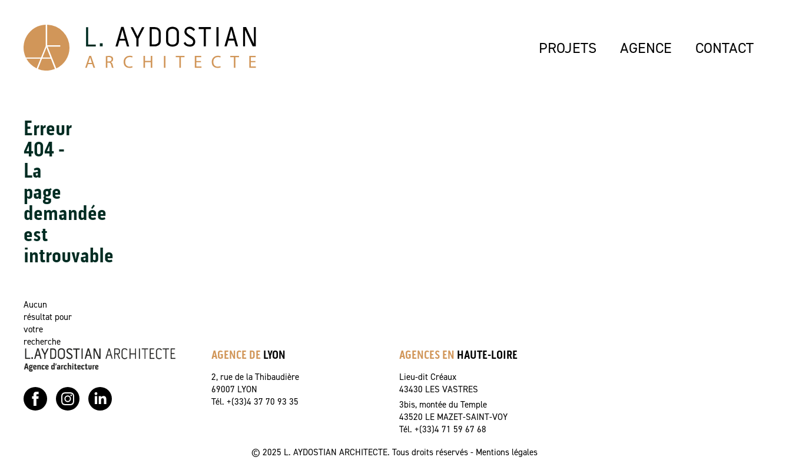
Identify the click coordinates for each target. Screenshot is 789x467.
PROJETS (567, 47)
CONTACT (724, 47)
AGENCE (646, 47)
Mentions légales (507, 452)
